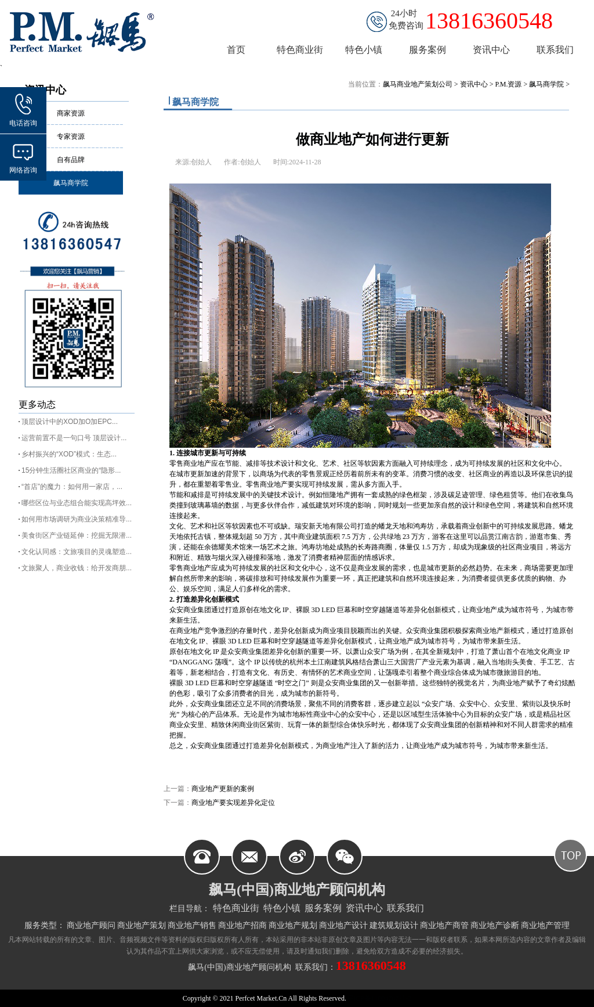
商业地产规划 (293, 925)
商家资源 (71, 113)
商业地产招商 (242, 925)
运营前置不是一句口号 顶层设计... (73, 438)
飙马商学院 (70, 183)
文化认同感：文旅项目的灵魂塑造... (76, 552)
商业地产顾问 (91, 925)
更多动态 (37, 404)
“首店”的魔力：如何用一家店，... (71, 487)
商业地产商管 (444, 925)
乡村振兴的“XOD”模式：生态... (69, 454)
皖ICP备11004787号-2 (378, 998)
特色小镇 (281, 908)
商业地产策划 (141, 925)
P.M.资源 (508, 84)
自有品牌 (71, 160)
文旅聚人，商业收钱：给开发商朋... (76, 568)
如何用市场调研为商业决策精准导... (76, 519)
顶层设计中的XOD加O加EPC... (69, 422)
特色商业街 (236, 908)
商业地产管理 (545, 925)
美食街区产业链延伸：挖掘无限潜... (76, 535)
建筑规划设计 (394, 925)
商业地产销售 (192, 925)
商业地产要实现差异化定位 (233, 803)
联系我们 (405, 908)
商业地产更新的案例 (222, 789)
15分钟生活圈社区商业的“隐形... (71, 470)
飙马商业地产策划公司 (417, 84)
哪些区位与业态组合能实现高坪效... (76, 503)
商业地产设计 (343, 925)
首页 (236, 50)
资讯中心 (474, 84)
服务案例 (323, 908)
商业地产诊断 (494, 925)
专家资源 (71, 136)
